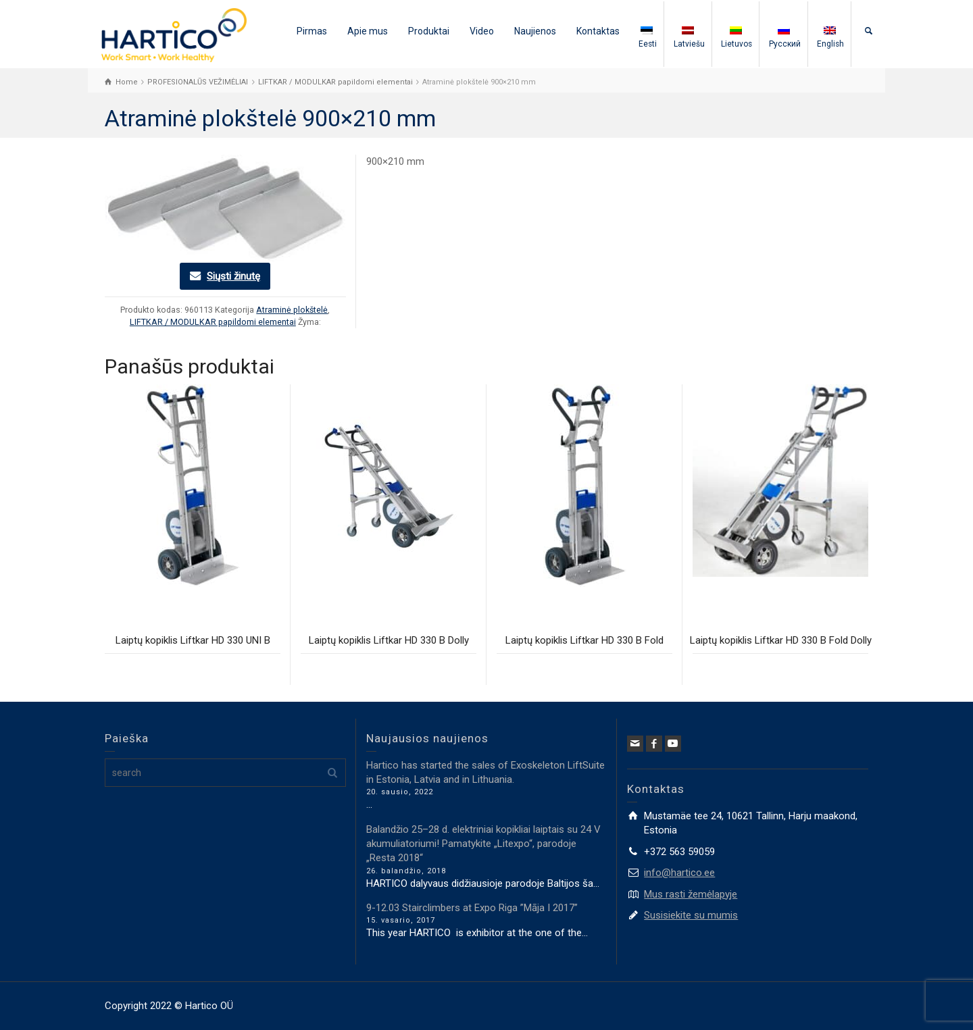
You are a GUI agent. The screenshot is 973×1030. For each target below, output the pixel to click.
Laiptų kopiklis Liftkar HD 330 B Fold (584, 640)
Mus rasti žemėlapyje (690, 894)
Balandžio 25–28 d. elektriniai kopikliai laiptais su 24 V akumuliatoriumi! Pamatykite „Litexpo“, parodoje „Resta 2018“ (483, 844)
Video (482, 31)
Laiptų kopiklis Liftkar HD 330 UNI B (193, 640)
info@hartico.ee (679, 873)
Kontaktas (598, 31)
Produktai (428, 31)
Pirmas (312, 31)
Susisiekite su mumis (691, 915)
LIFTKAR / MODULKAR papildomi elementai (213, 322)
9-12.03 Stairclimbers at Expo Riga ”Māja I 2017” (472, 908)
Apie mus (367, 31)
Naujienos (535, 31)
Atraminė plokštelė (292, 310)
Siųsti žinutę (233, 276)
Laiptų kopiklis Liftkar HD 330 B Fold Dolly (781, 640)
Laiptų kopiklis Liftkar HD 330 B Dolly (389, 640)
